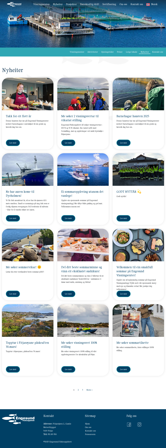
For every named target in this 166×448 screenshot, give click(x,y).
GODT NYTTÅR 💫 (128, 192)
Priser (119, 52)
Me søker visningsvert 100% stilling (79, 345)
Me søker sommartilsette (132, 343)
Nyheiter (145, 52)
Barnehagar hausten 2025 (132, 116)
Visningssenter (77, 52)
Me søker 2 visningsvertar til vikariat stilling (80, 118)
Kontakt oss (157, 52)
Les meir (12, 143)
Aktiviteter (92, 52)
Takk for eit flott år (18, 116)
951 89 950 (52, 434)
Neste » (89, 390)
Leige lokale (131, 52)
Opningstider (107, 52)
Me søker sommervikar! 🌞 (23, 267)
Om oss (88, 427)
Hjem (87, 423)
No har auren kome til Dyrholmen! (20, 194)
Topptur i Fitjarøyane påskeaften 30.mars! (27, 345)
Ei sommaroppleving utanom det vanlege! (82, 194)
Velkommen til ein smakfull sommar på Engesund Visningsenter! (134, 271)
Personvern (90, 434)
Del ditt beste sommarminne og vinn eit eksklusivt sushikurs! (81, 269)
